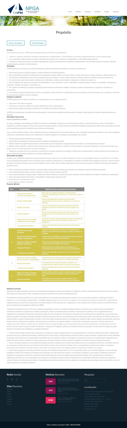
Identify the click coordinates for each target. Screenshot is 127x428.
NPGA (70, 11)
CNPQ (9, 397)
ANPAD (9, 404)
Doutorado (87, 11)
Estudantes (116, 11)
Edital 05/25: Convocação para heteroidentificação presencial (68, 380)
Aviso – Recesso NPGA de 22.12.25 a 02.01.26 (67, 398)
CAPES (9, 394)
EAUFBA (10, 389)
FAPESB (9, 399)
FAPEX (9, 402)
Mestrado (78, 11)
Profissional (97, 11)
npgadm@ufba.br (90, 409)
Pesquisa (106, 11)
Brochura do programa (16, 43)
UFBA (9, 392)
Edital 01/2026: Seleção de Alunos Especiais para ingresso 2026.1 (68, 389)
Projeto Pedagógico (38, 43)
